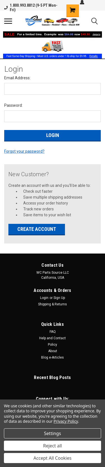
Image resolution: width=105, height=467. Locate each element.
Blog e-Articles (52, 357)
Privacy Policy (65, 421)
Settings (52, 433)
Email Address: (17, 78)
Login (44, 298)
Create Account (36, 229)
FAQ (53, 332)
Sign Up (59, 298)
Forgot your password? (24, 151)
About (52, 351)
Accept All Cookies (53, 458)
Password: (13, 105)
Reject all (52, 446)
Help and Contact (52, 338)
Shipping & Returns (52, 304)
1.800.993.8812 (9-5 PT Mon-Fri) (30, 7)
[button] (52, 45)
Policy (52, 345)
